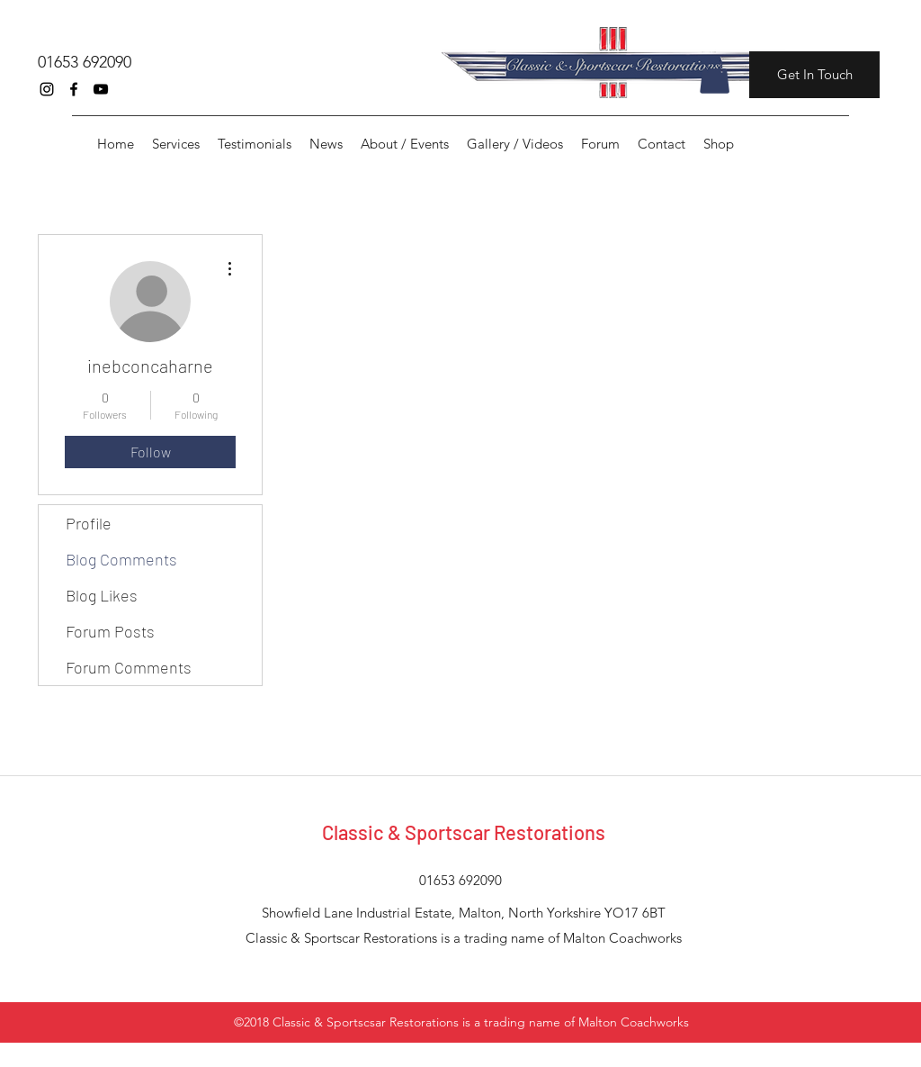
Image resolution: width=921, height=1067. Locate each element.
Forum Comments (129, 667)
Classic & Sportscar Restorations (463, 832)
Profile (89, 523)
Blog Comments (121, 559)
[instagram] (47, 89)
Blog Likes (102, 595)
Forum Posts (110, 631)
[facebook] (74, 89)
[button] (714, 75)
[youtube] (101, 89)
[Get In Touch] (814, 74)
